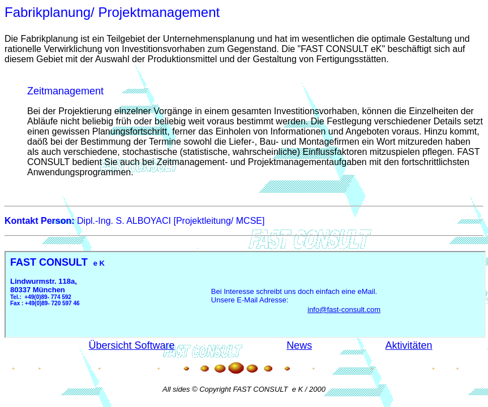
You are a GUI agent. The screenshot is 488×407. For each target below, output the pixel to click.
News (299, 345)
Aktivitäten (409, 345)
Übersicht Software (132, 345)
